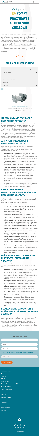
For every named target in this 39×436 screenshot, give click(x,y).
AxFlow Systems (4, 378)
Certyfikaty (5, 85)
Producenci (5, 82)
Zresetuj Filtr (33, 69)
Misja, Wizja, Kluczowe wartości (7, 400)
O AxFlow (3, 395)
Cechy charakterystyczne (8, 79)
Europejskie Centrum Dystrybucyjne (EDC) (9, 383)
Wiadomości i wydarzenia (6, 397)
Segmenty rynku (6, 72)
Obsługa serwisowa (5, 381)
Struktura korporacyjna (5, 407)
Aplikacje (4, 75)
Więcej (19, 55)
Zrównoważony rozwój (5, 405)
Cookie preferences (19, 431)
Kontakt (3, 410)
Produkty (3, 373)
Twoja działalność (6, 386)
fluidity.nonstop (4, 402)
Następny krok (7, 362)
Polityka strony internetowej (6, 413)
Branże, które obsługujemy (6, 389)
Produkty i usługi (6, 371)
